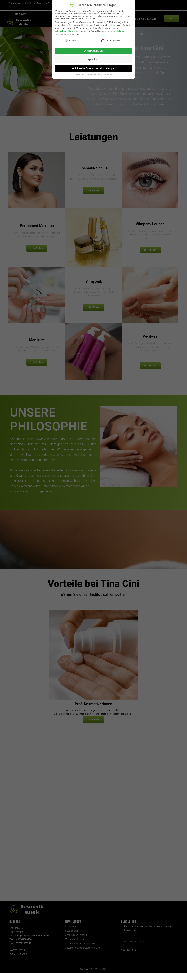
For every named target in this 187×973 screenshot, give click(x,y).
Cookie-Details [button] (80, 75)
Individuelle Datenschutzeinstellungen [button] (93, 68)
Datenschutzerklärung (65, 31)
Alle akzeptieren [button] (93, 50)
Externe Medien (110, 40)
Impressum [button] (108, 75)
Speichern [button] (93, 59)
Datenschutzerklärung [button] (95, 75)
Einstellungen (119, 31)
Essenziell (72, 40)
